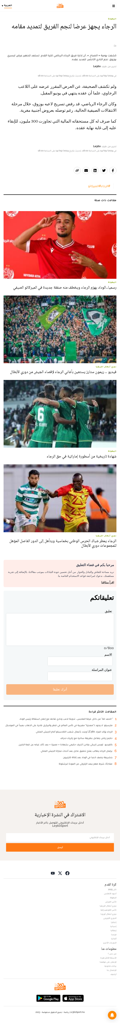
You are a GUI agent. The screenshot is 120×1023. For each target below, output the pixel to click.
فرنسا (113, 934)
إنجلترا (113, 922)
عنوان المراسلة (102, 670)
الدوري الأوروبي (109, 918)
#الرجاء (105, 186)
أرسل (60, 847)
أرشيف (113, 974)
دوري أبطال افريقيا (108, 906)
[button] (112, 1015)
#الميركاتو (94, 186)
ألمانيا (113, 938)
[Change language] (8, 6)
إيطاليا (113, 930)
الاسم (108, 654)
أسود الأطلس (110, 893)
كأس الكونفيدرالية (108, 910)
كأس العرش (110, 901)
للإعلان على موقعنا (108, 962)
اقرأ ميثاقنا (107, 582)
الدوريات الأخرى (109, 942)
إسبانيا (113, 926)
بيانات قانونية (110, 966)
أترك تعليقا (60, 689)
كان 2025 (112, 889)
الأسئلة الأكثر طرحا (108, 958)
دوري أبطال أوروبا (108, 914)
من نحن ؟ (112, 953)
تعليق (108, 611)
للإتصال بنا (111, 970)
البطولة (112, 18)
